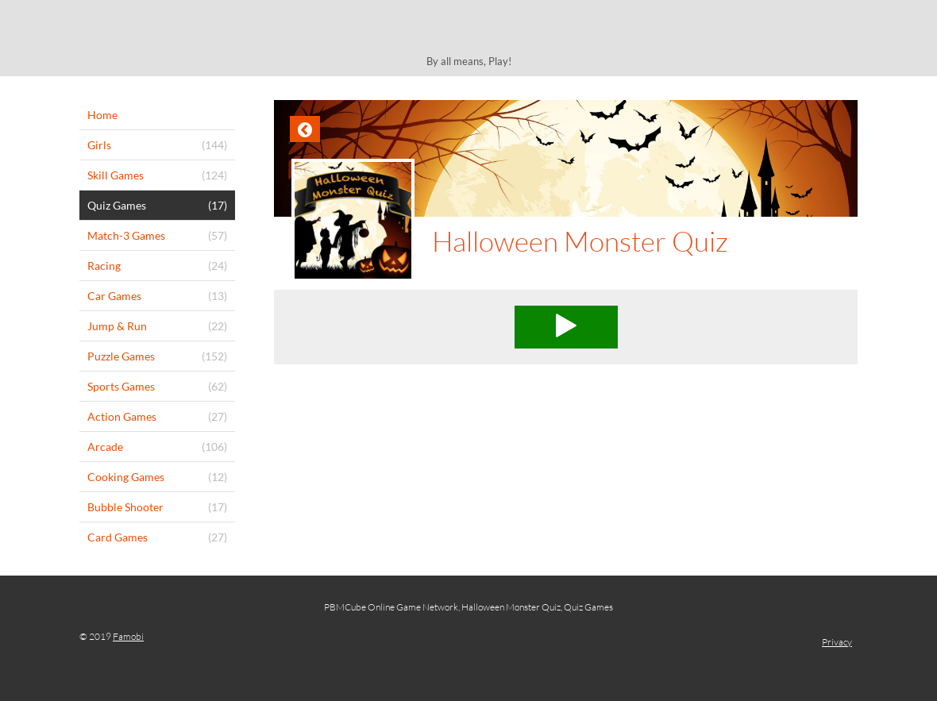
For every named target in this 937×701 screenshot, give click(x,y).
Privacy (837, 642)
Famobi (128, 636)
